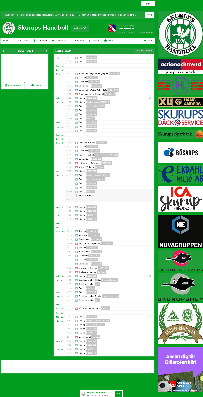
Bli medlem (40, 40)
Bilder (108, 40)
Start (6, 40)
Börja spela (22, 40)
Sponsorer (59, 40)
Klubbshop (77, 40)
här (76, 15)
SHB (97, 284)
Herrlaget (90, 118)
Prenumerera (13, 85)
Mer (148, 40)
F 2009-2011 (92, 77)
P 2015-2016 (91, 61)
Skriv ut (36, 85)
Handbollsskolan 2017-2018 (97, 102)
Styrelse (94, 40)
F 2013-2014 (91, 57)
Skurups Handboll (109, 280)
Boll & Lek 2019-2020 (95, 106)
